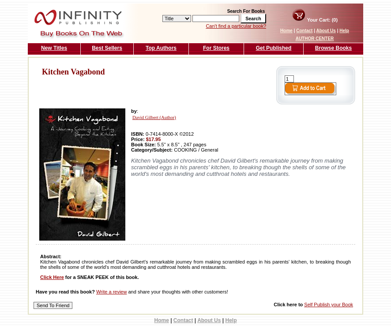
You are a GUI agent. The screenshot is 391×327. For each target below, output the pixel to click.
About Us (325, 30)
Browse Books (333, 48)
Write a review (111, 291)
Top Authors (161, 48)
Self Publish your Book (328, 304)
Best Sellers (107, 48)
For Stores (216, 48)
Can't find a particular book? (236, 26)
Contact (304, 30)
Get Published (274, 48)
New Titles (54, 48)
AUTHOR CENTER (315, 38)
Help (344, 30)
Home (286, 30)
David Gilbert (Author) (154, 117)
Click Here (52, 277)
